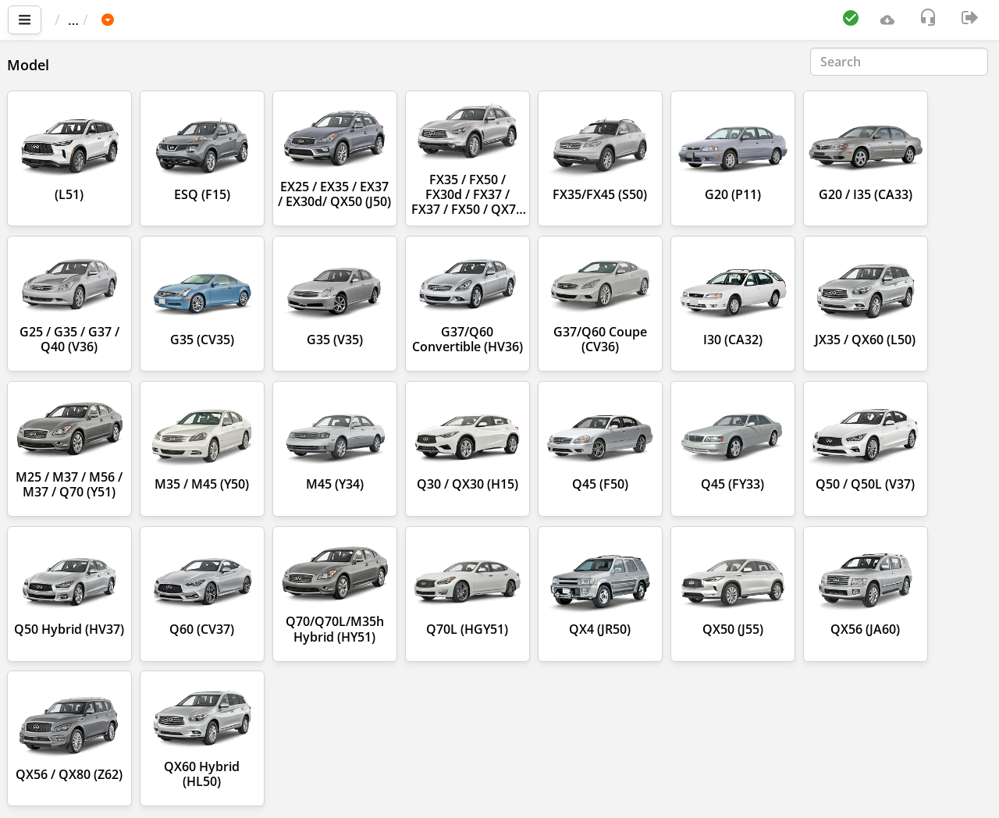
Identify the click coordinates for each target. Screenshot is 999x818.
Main (78, 19)
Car (138, 19)
